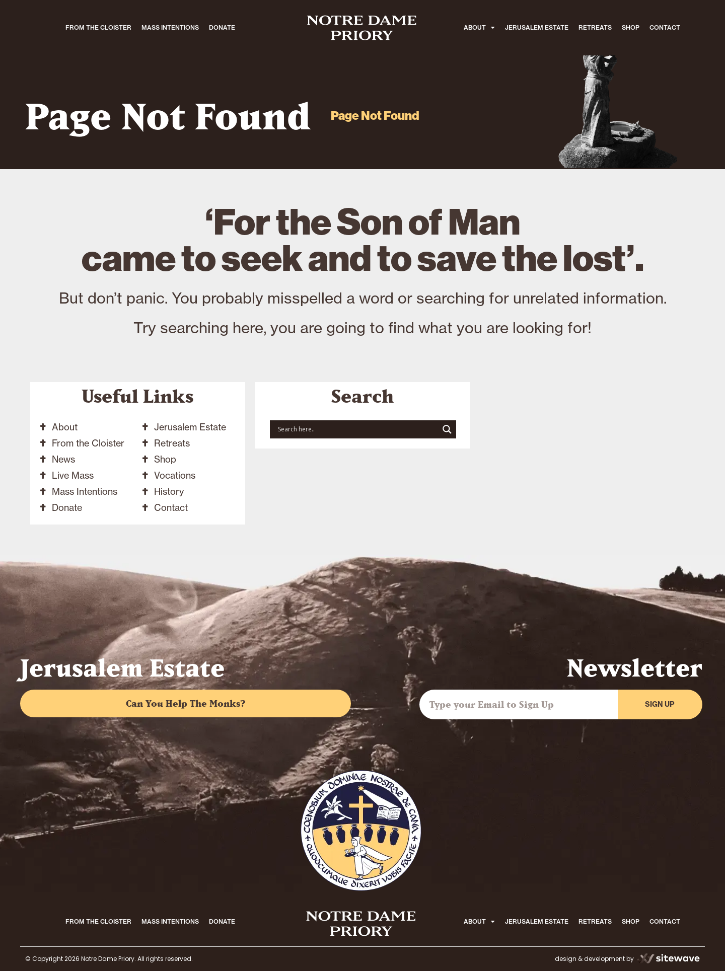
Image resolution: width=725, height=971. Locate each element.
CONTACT (664, 27)
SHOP (630, 27)
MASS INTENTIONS (170, 27)
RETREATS (595, 27)
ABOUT (479, 28)
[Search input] (357, 429)
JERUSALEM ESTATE (536, 27)
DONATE (222, 27)
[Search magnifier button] (447, 429)
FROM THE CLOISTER (98, 27)
